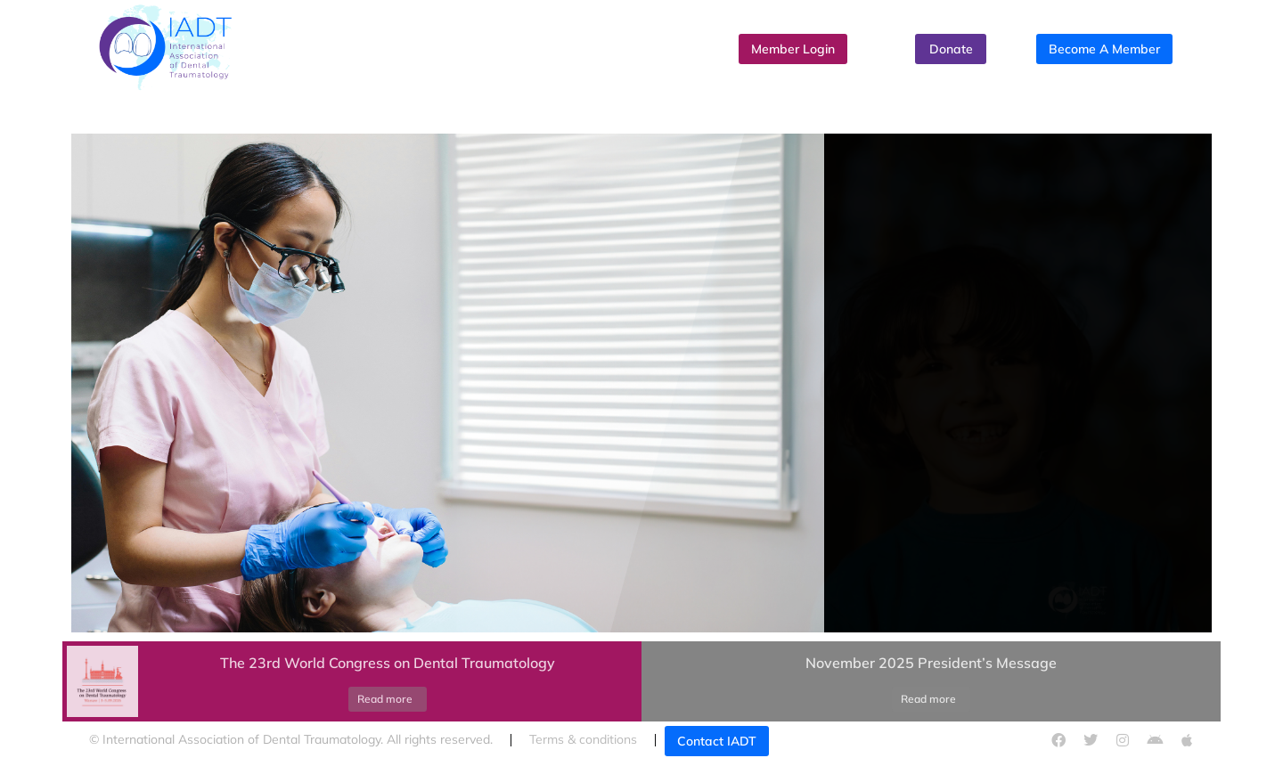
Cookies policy (872, 739)
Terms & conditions (583, 739)
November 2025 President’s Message (931, 663)
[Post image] (102, 681)
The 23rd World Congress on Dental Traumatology (387, 663)
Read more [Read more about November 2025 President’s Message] (928, 698)
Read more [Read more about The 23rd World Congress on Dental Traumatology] (385, 698)
